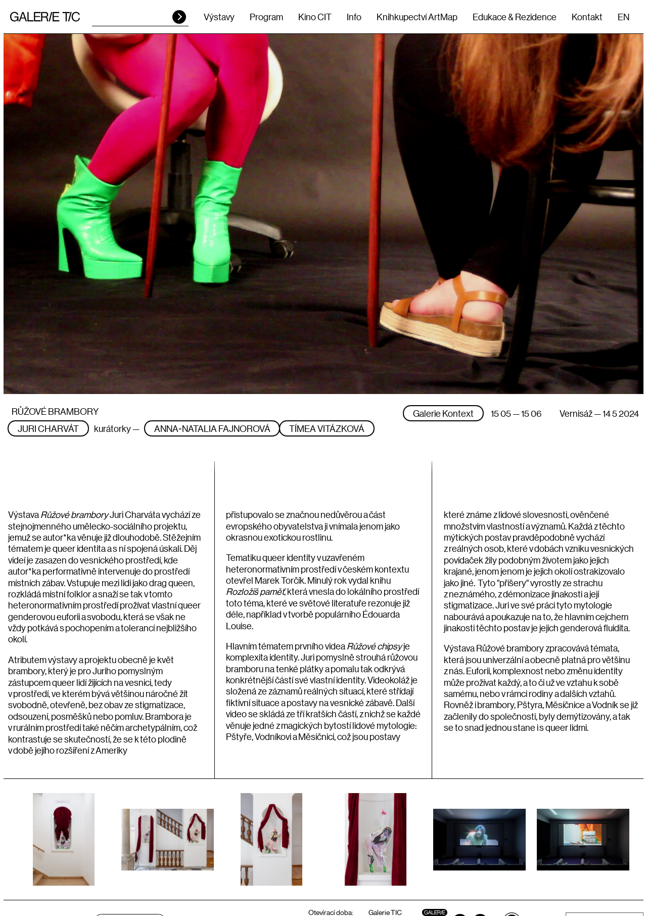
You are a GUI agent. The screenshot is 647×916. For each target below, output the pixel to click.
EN (623, 16)
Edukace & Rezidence (515, 16)
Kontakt (587, 16)
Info (354, 16)
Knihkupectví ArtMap (417, 16)
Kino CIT (315, 16)
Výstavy (219, 16)
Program (266, 16)
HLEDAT (179, 17)
